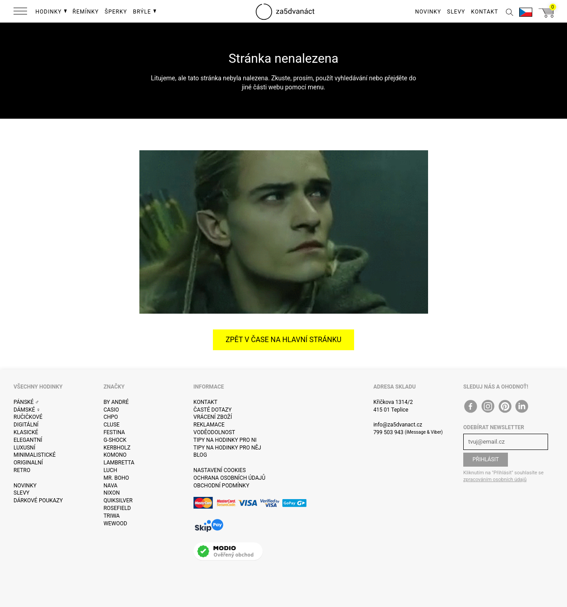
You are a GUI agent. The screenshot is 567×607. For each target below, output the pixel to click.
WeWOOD (115, 523)
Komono (114, 455)
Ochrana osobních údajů (229, 478)
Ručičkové (28, 417)
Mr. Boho (116, 478)
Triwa (111, 516)
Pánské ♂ (26, 402)
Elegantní (28, 440)
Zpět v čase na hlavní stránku (283, 339)
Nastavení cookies (220, 470)
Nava (110, 485)
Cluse (111, 425)
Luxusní (24, 448)
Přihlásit (485, 459)
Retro (22, 470)
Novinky (25, 485)
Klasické (26, 432)
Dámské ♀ (27, 410)
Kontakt (205, 402)
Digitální (26, 425)
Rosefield (117, 508)
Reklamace (209, 425)
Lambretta (118, 462)
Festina (114, 432)
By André (116, 402)
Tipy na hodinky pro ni (225, 440)
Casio (111, 410)
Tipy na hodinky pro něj (227, 448)
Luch (110, 470)
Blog (200, 455)
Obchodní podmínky (221, 485)
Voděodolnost (214, 432)
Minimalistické (34, 455)
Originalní (28, 462)
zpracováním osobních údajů (494, 479)
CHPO (110, 417)
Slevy (21, 493)
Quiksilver (118, 500)
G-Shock (114, 440)
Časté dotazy (213, 410)
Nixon (111, 493)
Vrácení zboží (213, 417)
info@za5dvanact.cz (397, 425)
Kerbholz (116, 448)
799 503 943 (388, 432)
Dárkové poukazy (38, 500)
